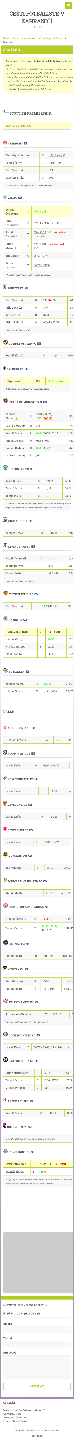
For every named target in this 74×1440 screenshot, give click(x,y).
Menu (68, 5)
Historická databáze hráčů (27, 38)
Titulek (8, 1338)
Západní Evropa (54, 38)
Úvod (6, 38)
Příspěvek (10, 1352)
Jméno (7, 1323)
